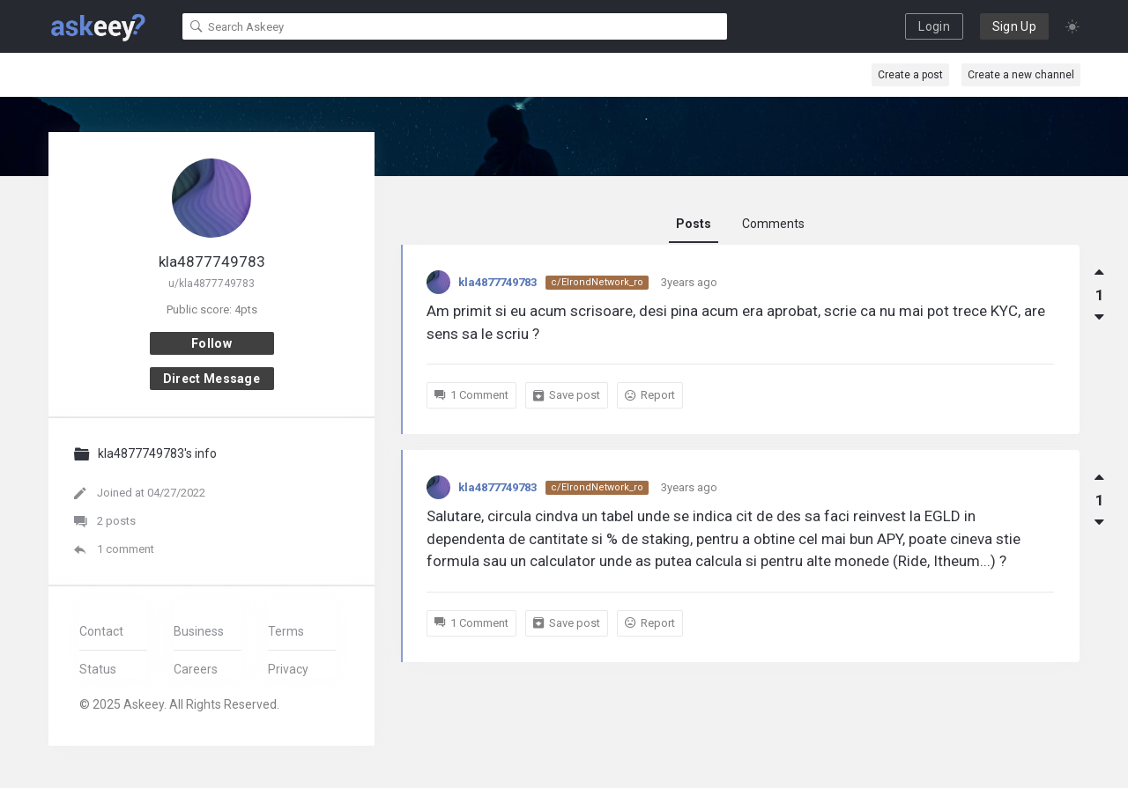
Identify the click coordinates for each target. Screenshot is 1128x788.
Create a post (910, 75)
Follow (211, 343)
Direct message (211, 379)
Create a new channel (1021, 75)
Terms (286, 631)
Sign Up (1014, 26)
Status (97, 669)
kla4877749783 (497, 282)
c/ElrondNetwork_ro (597, 282)
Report (650, 394)
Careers (196, 669)
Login (934, 26)
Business (199, 631)
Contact (101, 631)
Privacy (288, 669)
